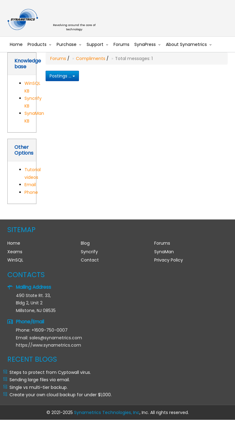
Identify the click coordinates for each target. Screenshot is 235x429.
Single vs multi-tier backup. (38, 387)
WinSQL (15, 260)
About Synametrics (186, 44)
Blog (85, 243)
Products (37, 44)
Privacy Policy (168, 260)
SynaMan (164, 252)
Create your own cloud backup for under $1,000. (60, 395)
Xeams (14, 252)
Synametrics (77, 20)
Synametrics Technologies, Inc (107, 412)
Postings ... (62, 76)
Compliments (90, 58)
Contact (90, 260)
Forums (121, 44)
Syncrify (89, 252)
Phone (31, 192)
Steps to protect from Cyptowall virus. (50, 372)
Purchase (66, 44)
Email (30, 185)
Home (16, 44)
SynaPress (145, 44)
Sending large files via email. (39, 380)
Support (95, 44)
